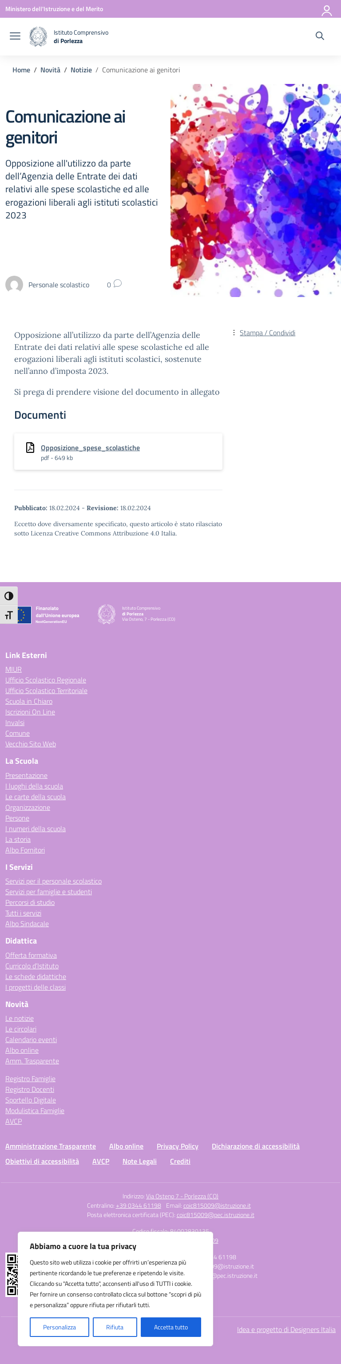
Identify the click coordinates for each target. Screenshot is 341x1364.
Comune (17, 733)
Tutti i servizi (23, 913)
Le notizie (19, 1018)
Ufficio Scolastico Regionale (45, 679)
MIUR (13, 669)
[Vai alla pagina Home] (21, 69)
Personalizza (59, 1327)
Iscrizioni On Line (30, 711)
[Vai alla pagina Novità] (50, 69)
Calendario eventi (31, 1039)
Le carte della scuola (35, 796)
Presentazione (26, 775)
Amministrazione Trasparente (50, 1146)
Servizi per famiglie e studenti (48, 891)
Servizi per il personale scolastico (53, 881)
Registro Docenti (29, 1089)
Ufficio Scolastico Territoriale (46, 690)
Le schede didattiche (35, 976)
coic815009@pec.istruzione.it (215, 1214)
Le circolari (20, 1028)
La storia (18, 839)
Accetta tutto (171, 1327)
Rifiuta (114, 1327)
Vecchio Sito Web (30, 743)
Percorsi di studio (30, 902)
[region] (115, 1289)
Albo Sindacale (27, 923)
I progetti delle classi (35, 987)
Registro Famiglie (30, 1078)
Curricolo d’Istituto (32, 965)
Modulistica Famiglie (34, 1110)
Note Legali (140, 1161)
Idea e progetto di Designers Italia (286, 1329)
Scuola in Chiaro (28, 701)
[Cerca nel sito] (320, 37)
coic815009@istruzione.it (217, 1205)
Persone (17, 818)
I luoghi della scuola (34, 786)
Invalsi (14, 722)
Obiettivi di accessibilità (42, 1161)
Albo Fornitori (25, 850)
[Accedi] (327, 8)
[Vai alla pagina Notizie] (81, 69)
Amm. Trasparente (32, 1060)
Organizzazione (27, 807)
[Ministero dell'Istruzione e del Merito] (54, 8)
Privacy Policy (177, 1146)
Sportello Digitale (30, 1099)
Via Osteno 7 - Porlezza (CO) (182, 1196)
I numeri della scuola (35, 828)
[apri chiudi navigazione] (15, 37)
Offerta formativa (31, 955)
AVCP (13, 1121)
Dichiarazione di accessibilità (256, 1146)
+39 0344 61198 (138, 1205)
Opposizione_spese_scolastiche (90, 447)
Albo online (22, 1050)
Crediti (180, 1161)
